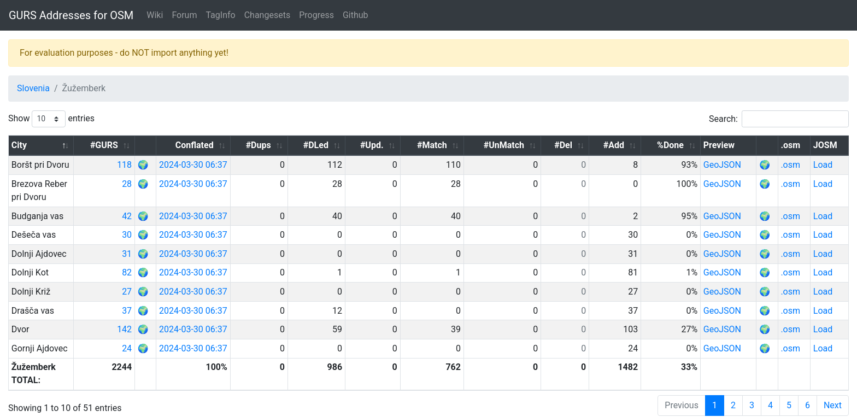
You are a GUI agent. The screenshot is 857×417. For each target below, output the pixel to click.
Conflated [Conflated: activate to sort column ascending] (249, 145)
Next (833, 379)
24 (170, 335)
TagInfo (220, 15)
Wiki (154, 15)
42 (170, 203)
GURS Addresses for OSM (71, 15)
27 (170, 278)
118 (168, 165)
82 (170, 259)
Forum (184, 15)
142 (168, 316)
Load (826, 165)
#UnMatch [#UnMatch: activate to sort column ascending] (530, 145)
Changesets (267, 15)
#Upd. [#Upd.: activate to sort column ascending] (410, 145)
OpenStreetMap (88, 408)
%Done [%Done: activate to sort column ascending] (683, 145)
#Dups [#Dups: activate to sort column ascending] (307, 145)
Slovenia (33, 88)
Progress (316, 15)
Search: (779, 118)
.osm (796, 165)
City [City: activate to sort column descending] (19, 145)
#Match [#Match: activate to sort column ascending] (465, 145)
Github (355, 15)
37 (170, 297)
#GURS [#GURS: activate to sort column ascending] (148, 145)
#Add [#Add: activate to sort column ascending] (631, 145)
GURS (44, 408)
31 (170, 241)
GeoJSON (735, 165)
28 (170, 184)
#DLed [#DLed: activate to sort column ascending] (359, 145)
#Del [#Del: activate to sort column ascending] (586, 145)
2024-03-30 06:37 (241, 165)
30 (170, 221)
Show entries (51, 118)
